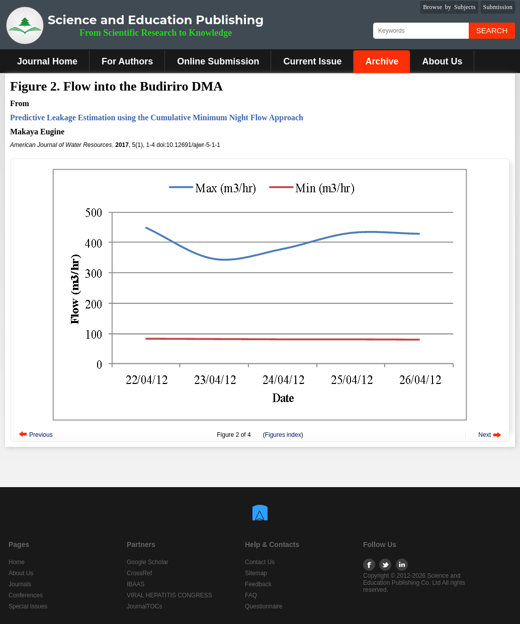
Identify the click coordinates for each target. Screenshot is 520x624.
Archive (381, 61)
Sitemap (256, 573)
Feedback (258, 584)
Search (492, 30)
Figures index (283, 434)
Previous (41, 434)
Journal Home (47, 61)
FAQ (251, 595)
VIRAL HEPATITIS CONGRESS (169, 595)
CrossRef (139, 573)
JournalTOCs (144, 606)
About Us (442, 61)
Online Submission (218, 61)
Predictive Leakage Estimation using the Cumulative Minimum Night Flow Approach (156, 117)
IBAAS (135, 584)
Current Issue (312, 61)
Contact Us (260, 562)
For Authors (127, 61)
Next (484, 434)
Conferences (26, 595)
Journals (20, 584)
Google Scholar (147, 562)
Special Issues (28, 606)
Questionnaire (264, 606)
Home (17, 562)
